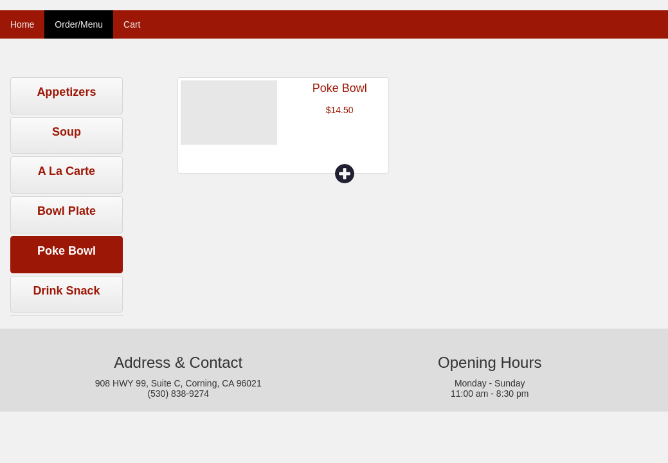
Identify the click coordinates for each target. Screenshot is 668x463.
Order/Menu (79, 24)
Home (22, 24)
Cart (131, 24)
